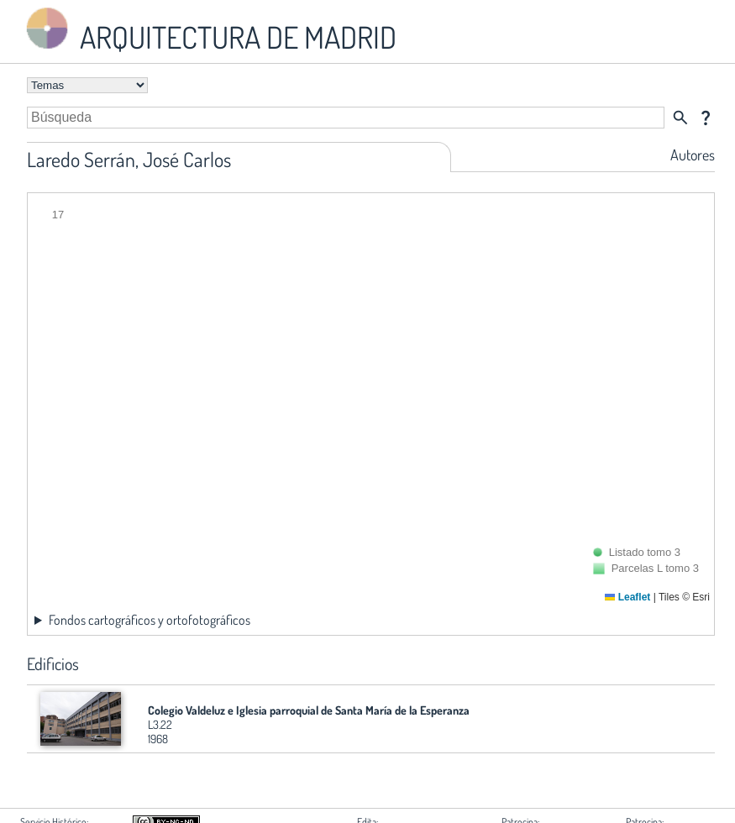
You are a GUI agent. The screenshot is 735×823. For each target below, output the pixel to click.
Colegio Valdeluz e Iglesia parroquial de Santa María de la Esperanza (309, 710)
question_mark (705, 117)
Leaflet (627, 597)
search (680, 117)
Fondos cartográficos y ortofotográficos (149, 619)
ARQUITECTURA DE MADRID (208, 29)
